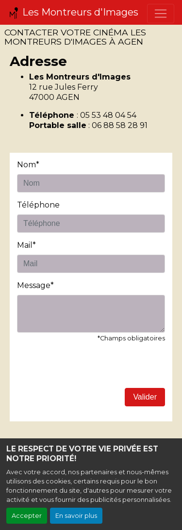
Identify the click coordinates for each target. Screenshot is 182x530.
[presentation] (91, 369)
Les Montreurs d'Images (73, 12)
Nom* (28, 164)
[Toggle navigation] (160, 13)
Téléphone (38, 204)
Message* (35, 285)
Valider (145, 397)
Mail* (26, 245)
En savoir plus (76, 515)
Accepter (27, 515)
